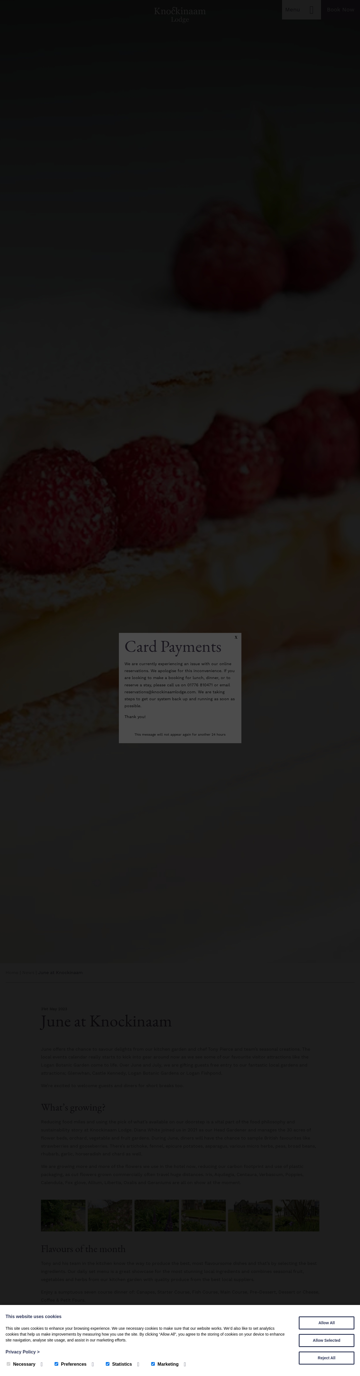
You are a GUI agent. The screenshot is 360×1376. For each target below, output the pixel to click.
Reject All (326, 1358)
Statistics (119, 1364)
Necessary (21, 1364)
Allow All (327, 1323)
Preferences (71, 1364)
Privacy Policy (23, 1352)
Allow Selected (327, 1340)
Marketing (165, 1364)
